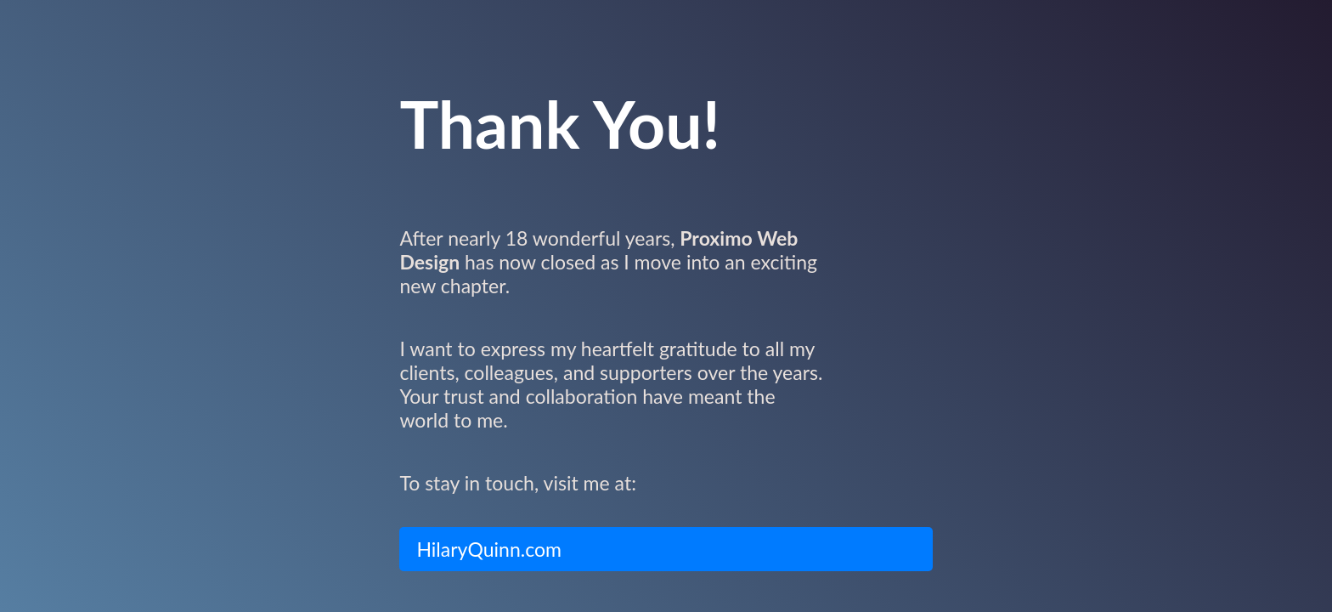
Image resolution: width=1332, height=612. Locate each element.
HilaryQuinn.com (489, 549)
